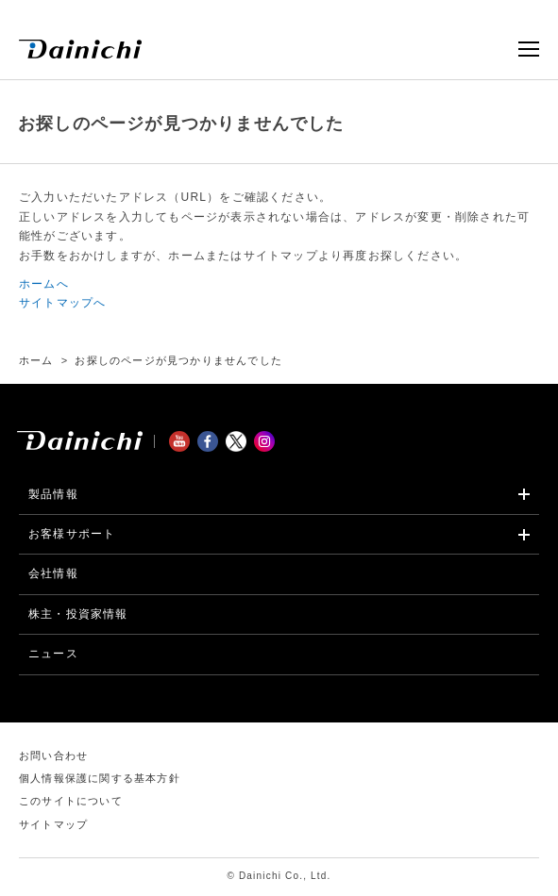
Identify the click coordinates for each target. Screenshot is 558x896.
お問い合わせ (53, 755)
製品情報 (53, 494)
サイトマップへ (62, 302)
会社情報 (53, 573)
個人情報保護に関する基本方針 (99, 778)
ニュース (53, 653)
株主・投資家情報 (78, 614)
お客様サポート (71, 533)
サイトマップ (53, 824)
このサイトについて (71, 800)
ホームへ (44, 283)
